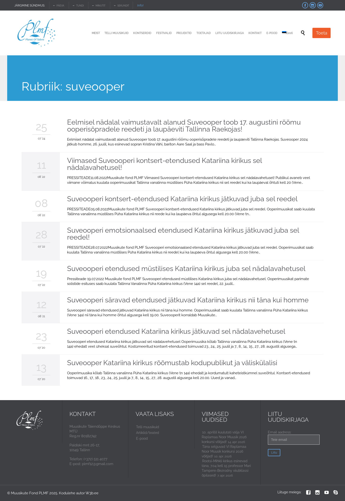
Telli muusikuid (147, 427)
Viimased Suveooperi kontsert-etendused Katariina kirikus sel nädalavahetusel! (164, 164)
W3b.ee (92, 493)
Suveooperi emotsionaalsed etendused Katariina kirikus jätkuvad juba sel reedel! (183, 233)
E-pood (142, 438)
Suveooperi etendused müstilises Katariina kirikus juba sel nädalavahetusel (186, 269)
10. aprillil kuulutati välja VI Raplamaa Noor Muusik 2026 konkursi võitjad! (224, 437)
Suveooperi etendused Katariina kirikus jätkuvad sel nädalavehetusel (176, 331)
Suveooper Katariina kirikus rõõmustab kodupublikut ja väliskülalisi (172, 363)
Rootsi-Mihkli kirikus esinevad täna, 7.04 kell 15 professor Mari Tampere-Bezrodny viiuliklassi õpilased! (226, 468)
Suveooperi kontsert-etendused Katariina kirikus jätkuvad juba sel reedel (182, 199)
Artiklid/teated (147, 433)
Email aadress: (294, 437)
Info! (140, 5)
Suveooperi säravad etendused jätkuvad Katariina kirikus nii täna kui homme (188, 300)
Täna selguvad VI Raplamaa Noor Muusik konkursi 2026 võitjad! (224, 451)
